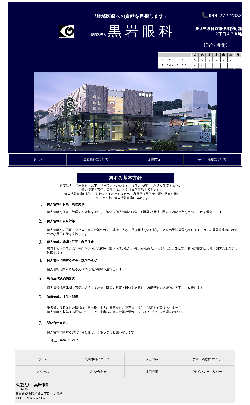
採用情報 (152, 371)
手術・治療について (212, 159)
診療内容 (154, 159)
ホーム (37, 159)
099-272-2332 (225, 15)
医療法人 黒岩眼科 (32, 385)
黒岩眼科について (95, 159)
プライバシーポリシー (206, 371)
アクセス (43, 371)
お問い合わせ (97, 371)
